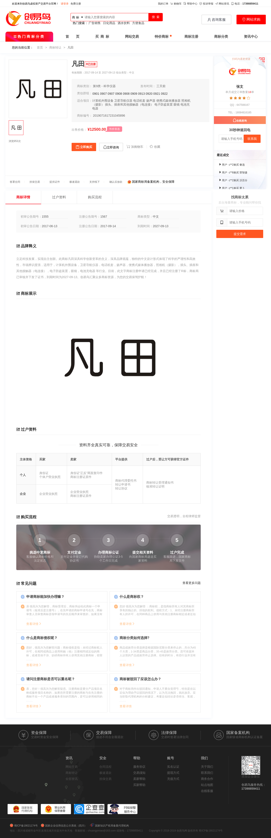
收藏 (154, 146)
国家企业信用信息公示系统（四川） (66, 825)
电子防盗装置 (163, 104)
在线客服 (207, 791)
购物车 (176, 3)
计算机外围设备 (102, 100)
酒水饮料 (124, 23)
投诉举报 (206, 3)
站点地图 (207, 785)
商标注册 (191, 36)
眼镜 (177, 104)
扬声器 (150, 100)
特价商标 (163, 36)
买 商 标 (102, 36)
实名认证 (173, 766)
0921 (156, 93)
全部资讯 (72, 779)
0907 (103, 93)
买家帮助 (139, 785)
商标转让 (55, 47)
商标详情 (23, 197)
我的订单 (163, 3)
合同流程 (105, 766)
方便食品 (138, 23)
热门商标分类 (29, 36)
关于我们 (207, 766)
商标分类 (221, 36)
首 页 (72, 36)
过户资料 (59, 197)
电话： (244, 3)
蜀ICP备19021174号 (26, 825)
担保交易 (105, 779)
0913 (141, 93)
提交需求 (240, 234)
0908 (118, 93)
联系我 (252, 138)
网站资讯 (222, 3)
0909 (133, 93)
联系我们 (207, 772)
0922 (164, 93)
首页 (40, 47)
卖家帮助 (139, 779)
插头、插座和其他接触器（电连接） (129, 104)
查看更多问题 (191, 583)
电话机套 (139, 100)
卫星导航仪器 (123, 100)
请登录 (65, 3)
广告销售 (95, 23)
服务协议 (139, 766)
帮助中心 (190, 3)
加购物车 (135, 146)
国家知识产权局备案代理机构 (112, 825)
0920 (149, 93)
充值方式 (173, 779)
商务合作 (207, 779)
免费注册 (76, 3)
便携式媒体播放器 (168, 100)
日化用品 (109, 23)
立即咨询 (111, 147)
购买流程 (95, 197)
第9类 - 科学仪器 (104, 86)
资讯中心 (251, 36)
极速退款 (105, 772)
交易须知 (139, 772)
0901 (95, 93)
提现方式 (173, 772)
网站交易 (132, 36)
